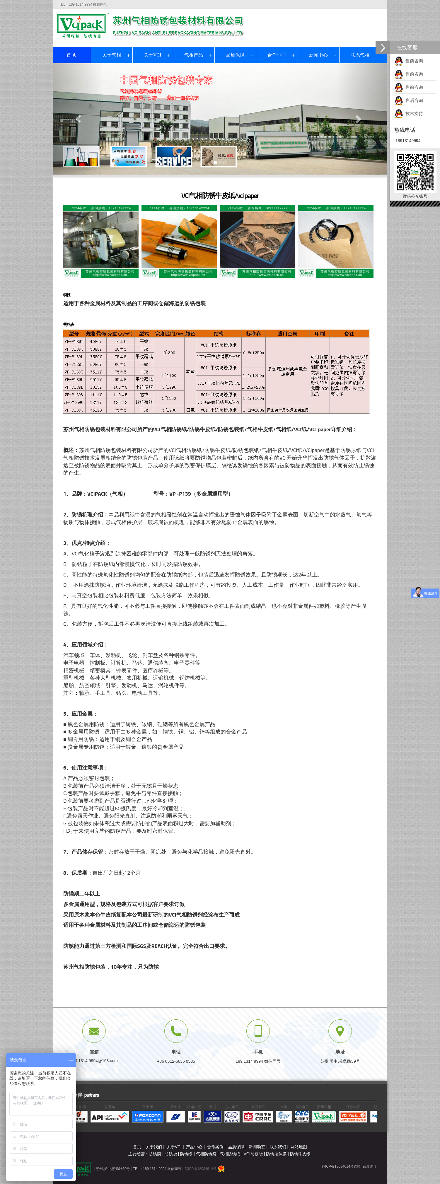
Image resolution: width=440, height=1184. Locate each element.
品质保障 (235, 54)
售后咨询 (408, 100)
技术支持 (408, 113)
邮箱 (94, 1052)
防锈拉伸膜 (276, 1153)
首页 (137, 1146)
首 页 (71, 54)
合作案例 (215, 1146)
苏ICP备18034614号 (200, 1169)
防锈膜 (155, 1153)
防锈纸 (186, 1153)
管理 (357, 1166)
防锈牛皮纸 (300, 1153)
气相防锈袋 (206, 1153)
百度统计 (370, 1166)
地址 (340, 1052)
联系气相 (360, 54)
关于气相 (111, 54)
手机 (258, 1052)
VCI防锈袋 (253, 1153)
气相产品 (193, 54)
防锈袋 (171, 1153)
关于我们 (154, 1146)
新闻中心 (318, 54)
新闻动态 (257, 1146)
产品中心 (194, 1146)
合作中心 (276, 54)
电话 (176, 1052)
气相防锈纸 (230, 1153)
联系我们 (278, 1146)
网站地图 (299, 1146)
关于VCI (152, 54)
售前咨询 (408, 60)
